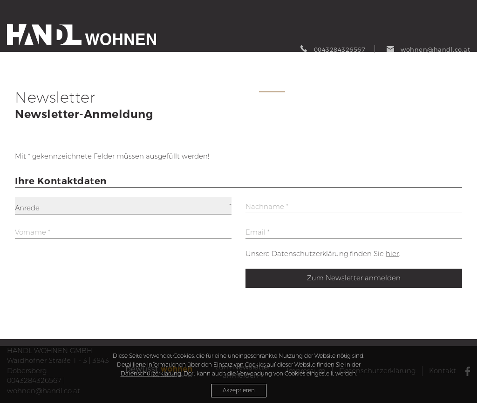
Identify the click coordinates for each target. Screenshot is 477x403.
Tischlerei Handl (451, 83)
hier (392, 253)
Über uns (406, 82)
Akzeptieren (239, 390)
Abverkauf (312, 82)
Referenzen (360, 82)
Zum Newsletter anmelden (354, 278)
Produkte (234, 82)
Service (272, 82)
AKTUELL (192, 82)
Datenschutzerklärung (151, 373)
